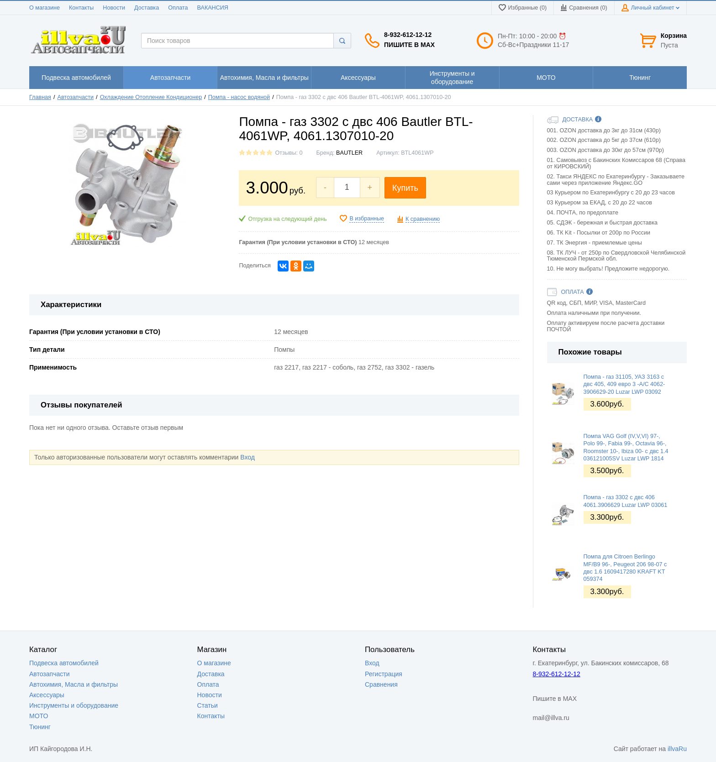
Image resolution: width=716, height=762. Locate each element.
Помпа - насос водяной (239, 97)
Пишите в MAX (409, 44)
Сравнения (381, 684)
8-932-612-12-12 (408, 34)
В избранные (366, 218)
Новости (114, 8)
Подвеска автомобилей (64, 663)
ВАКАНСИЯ (212, 8)
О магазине (44, 8)
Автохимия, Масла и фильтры (73, 684)
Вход (247, 457)
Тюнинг (40, 727)
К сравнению (422, 219)
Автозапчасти (76, 97)
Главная (40, 97)
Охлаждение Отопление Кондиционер (151, 97)
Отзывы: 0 (288, 153)
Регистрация (383, 674)
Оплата (178, 8)
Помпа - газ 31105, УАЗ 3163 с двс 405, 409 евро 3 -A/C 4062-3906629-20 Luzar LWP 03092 (624, 384)
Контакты (81, 8)
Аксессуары (46, 695)
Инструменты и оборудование (73, 705)
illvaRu (677, 748)
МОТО (38, 716)
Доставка (146, 8)
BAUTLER (349, 153)
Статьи (207, 705)
